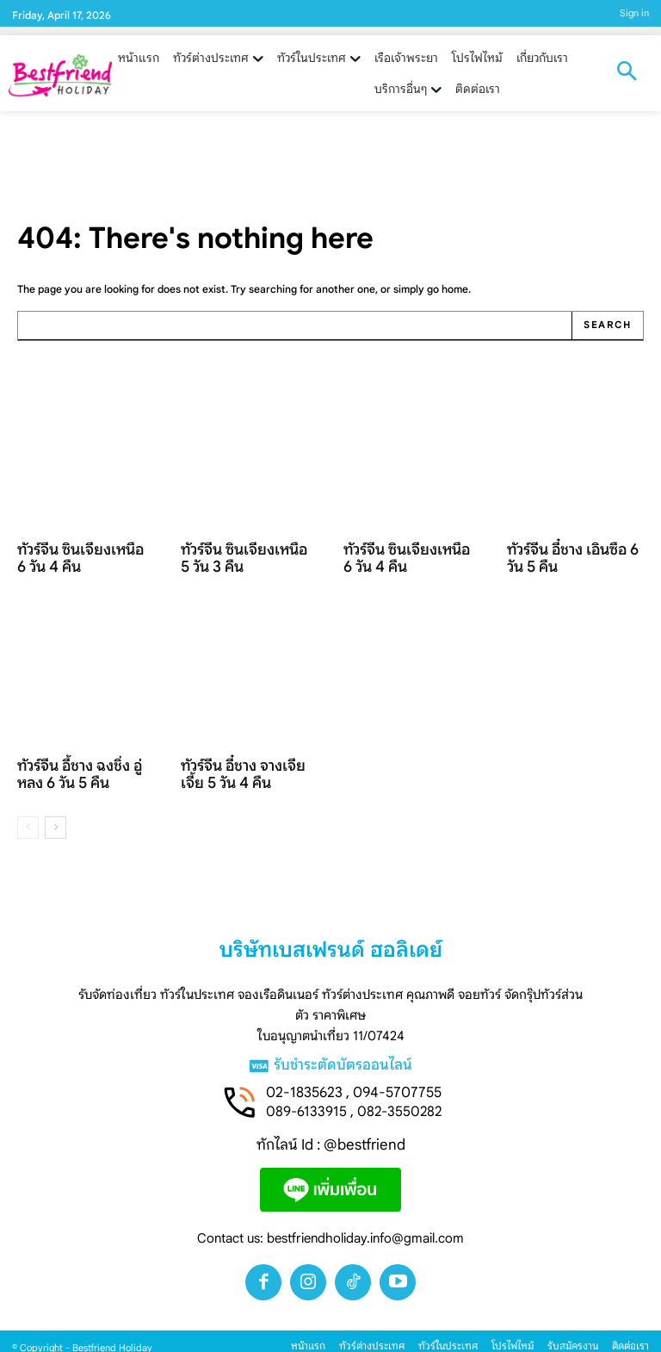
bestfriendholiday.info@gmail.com (365, 1227)
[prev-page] (28, 814)
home (455, 288)
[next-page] (55, 814)
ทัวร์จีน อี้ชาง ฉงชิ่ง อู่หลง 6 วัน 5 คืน (83, 764)
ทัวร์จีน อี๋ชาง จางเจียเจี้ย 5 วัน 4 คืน (249, 764)
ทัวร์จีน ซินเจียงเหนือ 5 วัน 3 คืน (249, 554)
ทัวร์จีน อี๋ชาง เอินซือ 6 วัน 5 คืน (573, 554)
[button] (626, 73)
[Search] (608, 325)
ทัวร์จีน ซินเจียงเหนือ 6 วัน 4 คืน (85, 554)
